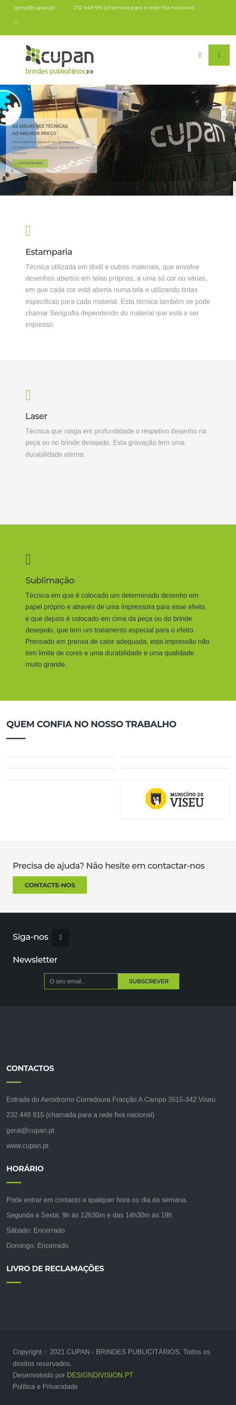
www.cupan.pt (27, 1145)
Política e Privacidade (45, 1386)
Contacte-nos (50, 885)
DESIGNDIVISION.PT (100, 1375)
